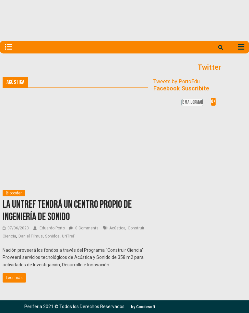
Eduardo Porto (53, 228)
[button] (143, 307)
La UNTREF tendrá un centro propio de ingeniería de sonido (67, 210)
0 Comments (84, 228)
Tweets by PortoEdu (176, 81)
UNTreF (68, 236)
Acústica (117, 228)
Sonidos (52, 236)
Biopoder (14, 193)
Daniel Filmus (30, 236)
